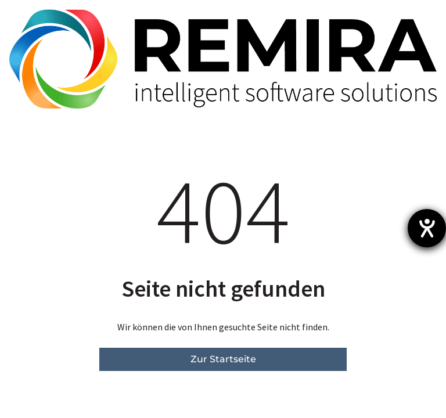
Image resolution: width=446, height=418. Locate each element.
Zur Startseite (223, 359)
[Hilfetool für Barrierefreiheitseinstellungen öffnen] (427, 228)
